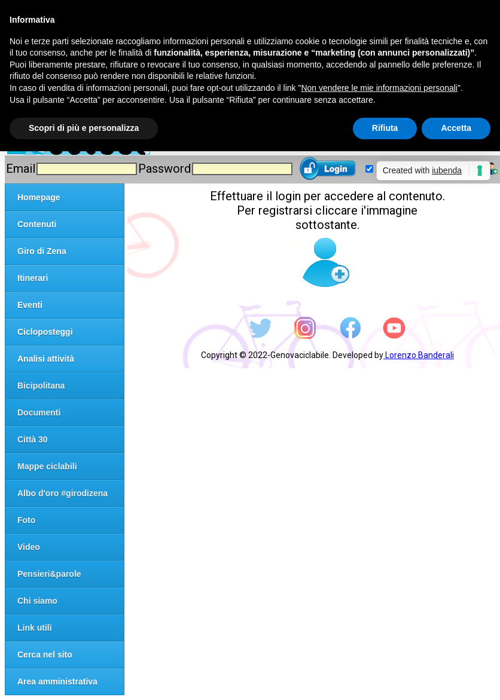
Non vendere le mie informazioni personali (379, 88)
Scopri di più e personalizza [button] (84, 128)
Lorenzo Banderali (418, 355)
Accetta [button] (456, 128)
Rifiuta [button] (385, 128)
